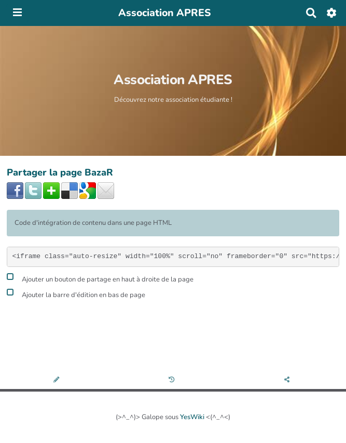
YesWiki (192, 417)
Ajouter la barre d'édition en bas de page (76, 294)
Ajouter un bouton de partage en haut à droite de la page (100, 278)
